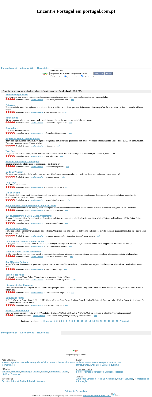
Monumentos (8, 365)
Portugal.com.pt (9, 68)
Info (72, 100)
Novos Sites (43, 68)
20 (117, 321)
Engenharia (55, 371)
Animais (80, 362)
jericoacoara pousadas (16, 94)
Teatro (52, 362)
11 (82, 321)
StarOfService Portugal (16, 262)
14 (93, 321)
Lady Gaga (10, 182)
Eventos (106, 365)
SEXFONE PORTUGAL (16, 228)
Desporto (103, 362)
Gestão (44, 371)
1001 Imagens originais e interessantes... (25, 241)
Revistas (6, 381)
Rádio (23, 381)
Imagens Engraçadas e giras (22, 161)
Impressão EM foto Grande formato (22, 138)
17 (105, 321)
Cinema (60, 362)
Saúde (120, 379)
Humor (112, 362)
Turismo (115, 365)
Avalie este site (37, 100)
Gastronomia (91, 362)
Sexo (119, 362)
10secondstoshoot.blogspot (19, 285)
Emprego (91, 379)
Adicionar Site (27, 68)
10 (78, 321)
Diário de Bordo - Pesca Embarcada (23, 251)
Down (11, 128)
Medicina (15, 371)
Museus (6, 362)
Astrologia (111, 379)
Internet (15, 381)
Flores (79, 372)
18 (109, 321)
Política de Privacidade (76, 391)
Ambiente (81, 379)
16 (101, 321)
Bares (79, 365)
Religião (101, 379)
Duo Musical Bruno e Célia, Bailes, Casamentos (29, 216)
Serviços (109, 372)
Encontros (95, 365)
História (6, 374)
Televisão (31, 381)
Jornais (41, 381)
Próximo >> (125, 321)
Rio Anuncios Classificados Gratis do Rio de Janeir (30, 205)
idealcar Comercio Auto (17, 310)
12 (86, 321)
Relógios (119, 372)
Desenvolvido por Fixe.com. (101, 395)
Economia (15, 374)
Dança (86, 365)
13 (90, 321)
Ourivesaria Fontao (14, 298)
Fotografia (35, 362)
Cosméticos (98, 372)
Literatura (70, 362)
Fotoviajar (10, 105)
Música (44, 362)
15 (97, 321)
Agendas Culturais (20, 362)
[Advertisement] (76, 44)
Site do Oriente (12, 193)
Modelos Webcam (14, 172)
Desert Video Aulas (14, 275)
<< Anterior (46, 321)
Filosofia (6, 371)
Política (36, 371)
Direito (65, 371)
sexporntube (11, 118)
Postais (87, 372)
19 (113, 321)
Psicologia (26, 371)
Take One (10, 151)
